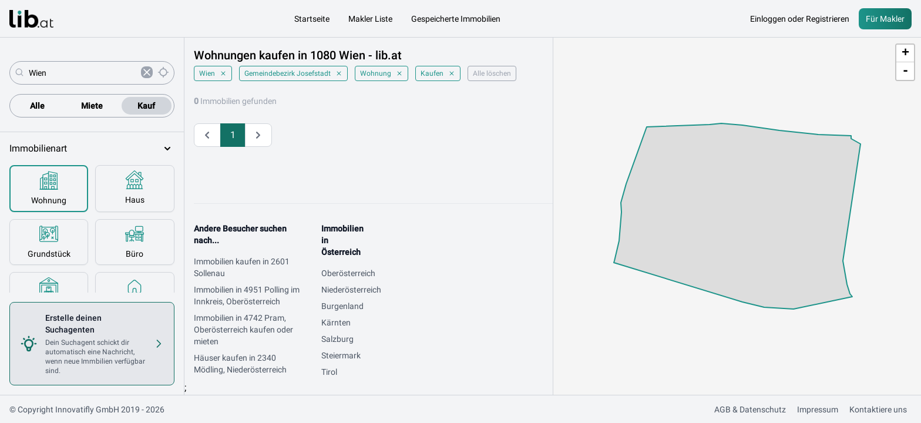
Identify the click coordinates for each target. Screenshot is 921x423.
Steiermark (341, 355)
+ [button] (905, 53)
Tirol (329, 372)
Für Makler (885, 19)
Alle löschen (492, 73)
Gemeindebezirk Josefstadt (293, 73)
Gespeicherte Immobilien (455, 19)
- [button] (905, 71)
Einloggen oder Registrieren (799, 19)
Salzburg (337, 339)
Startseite (312, 19)
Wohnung (381, 73)
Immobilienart (91, 149)
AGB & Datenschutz (750, 409)
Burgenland (342, 306)
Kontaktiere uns (878, 409)
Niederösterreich (351, 289)
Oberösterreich (348, 273)
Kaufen (438, 73)
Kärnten (336, 322)
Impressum (817, 409)
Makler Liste (370, 19)
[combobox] (82, 72)
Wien (213, 73)
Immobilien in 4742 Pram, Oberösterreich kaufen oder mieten (243, 329)
